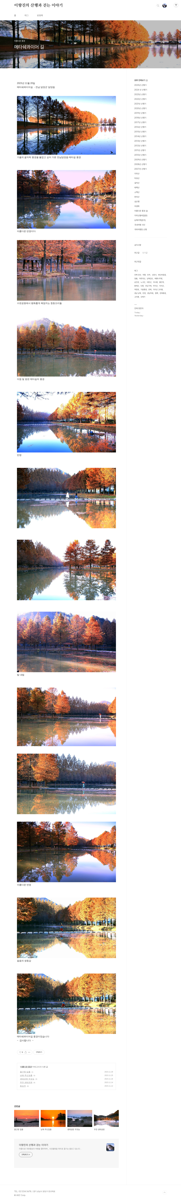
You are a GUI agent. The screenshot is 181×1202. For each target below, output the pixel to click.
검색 (158, 6)
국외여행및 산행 (140, 229)
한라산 (136, 197)
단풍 (142, 286)
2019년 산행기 (140, 113)
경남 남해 (137, 293)
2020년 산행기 (140, 108)
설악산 (136, 183)
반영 (144, 293)
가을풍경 (144, 289)
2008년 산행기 (140, 164)
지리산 (136, 173)
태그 (27, 15)
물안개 (161, 282)
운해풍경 (163, 293)
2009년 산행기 (140, 159)
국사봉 (155, 282)
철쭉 (156, 293)
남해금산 (150, 278)
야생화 (136, 206)
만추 (148, 275)
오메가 (143, 297)
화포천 (23, 1086)
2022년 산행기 (140, 99)
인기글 (144, 253)
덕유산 (136, 178)
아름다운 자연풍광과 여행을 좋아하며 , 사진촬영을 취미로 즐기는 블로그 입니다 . (50, 1149)
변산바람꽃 (162, 275)
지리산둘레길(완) (140, 215)
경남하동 (150, 293)
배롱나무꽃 (158, 278)
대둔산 (149, 282)
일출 (135, 278)
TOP (164, 1192)
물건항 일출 (25, 1072)
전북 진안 (137, 275)
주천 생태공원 (26, 1082)
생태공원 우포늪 (27, 1079)
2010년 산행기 (140, 155)
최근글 (136, 253)
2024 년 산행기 (140, 90)
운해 (149, 289)
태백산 (136, 187)
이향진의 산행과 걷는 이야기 (38, 5)
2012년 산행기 (140, 146)
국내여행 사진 (139, 225)
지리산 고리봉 (158, 289)
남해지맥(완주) (140, 220)
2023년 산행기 (140, 94)
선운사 (154, 275)
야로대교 (142, 278)
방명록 (40, 15)
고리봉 (136, 297)
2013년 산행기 (140, 141)
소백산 (136, 192)
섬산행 (136, 201)
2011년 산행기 (140, 150)
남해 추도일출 (26, 1075)
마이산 (155, 286)
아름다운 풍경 (26, 1067)
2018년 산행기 (140, 118)
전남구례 (148, 286)
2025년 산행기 (140, 85)
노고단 (143, 282)
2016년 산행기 (140, 127)
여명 (144, 275)
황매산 (136, 286)
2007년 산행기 (140, 169)
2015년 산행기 (140, 132)
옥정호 (136, 289)
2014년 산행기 (140, 136)
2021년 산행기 (140, 104)
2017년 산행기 (140, 122)
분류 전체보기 (141, 80)
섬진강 (136, 282)
